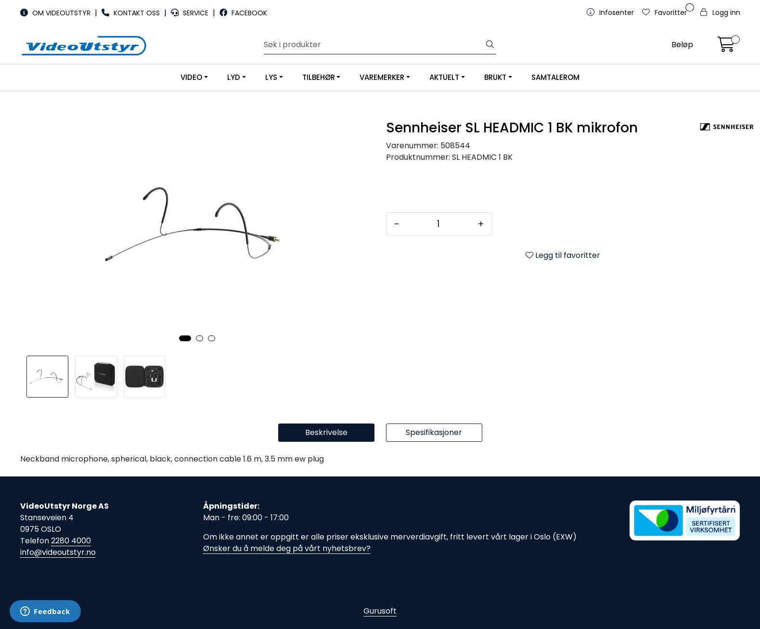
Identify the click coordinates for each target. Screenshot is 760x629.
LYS (271, 77)
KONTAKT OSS (132, 13)
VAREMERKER (382, 77)
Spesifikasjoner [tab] (434, 432)
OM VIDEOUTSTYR (56, 13)
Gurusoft (380, 610)
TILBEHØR (318, 77)
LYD (233, 77)
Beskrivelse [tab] (326, 432)
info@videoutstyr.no (58, 552)
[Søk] (374, 44)
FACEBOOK (243, 13)
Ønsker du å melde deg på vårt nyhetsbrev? (287, 548)
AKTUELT (444, 77)
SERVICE (190, 13)
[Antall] (438, 223)
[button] (185, 338)
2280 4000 (71, 540)
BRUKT (495, 77)
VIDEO (191, 77)
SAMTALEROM (555, 77)
